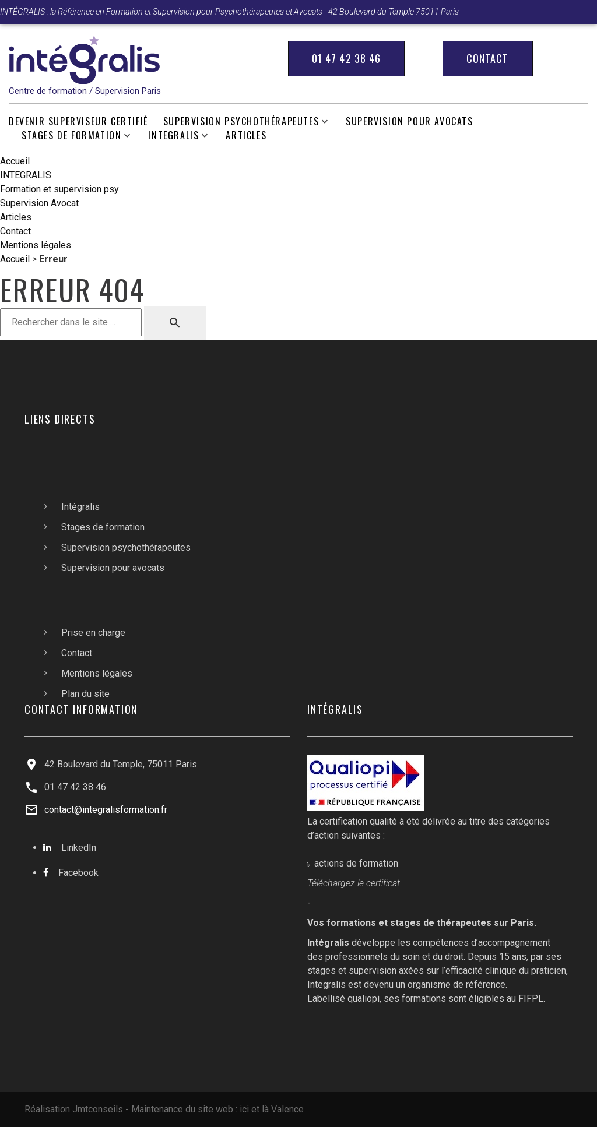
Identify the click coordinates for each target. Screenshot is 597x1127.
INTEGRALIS (173, 135)
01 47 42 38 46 (346, 58)
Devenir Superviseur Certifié (78, 121)
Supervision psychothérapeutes (241, 121)
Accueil (15, 161)
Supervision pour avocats (409, 121)
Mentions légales (35, 245)
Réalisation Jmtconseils (73, 1109)
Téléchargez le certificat (353, 883)
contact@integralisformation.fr (105, 809)
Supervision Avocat (39, 203)
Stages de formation (71, 135)
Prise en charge (93, 632)
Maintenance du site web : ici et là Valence (217, 1109)
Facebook (78, 872)
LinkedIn (78, 847)
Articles (246, 135)
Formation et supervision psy (59, 189)
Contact (487, 58)
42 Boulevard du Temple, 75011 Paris (120, 764)
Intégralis (80, 506)
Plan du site (85, 693)
